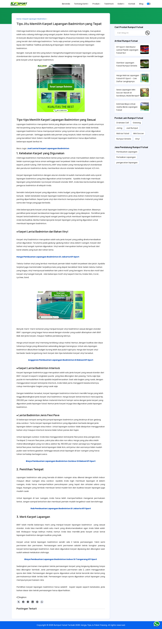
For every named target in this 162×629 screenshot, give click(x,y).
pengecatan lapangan (126, 162)
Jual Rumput (132, 128)
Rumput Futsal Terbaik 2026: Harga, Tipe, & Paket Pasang (80, 625)
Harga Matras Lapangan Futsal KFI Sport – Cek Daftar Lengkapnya (127, 78)
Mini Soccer (138, 133)
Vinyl (137, 138)
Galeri (121, 3)
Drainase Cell (122, 122)
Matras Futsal (122, 133)
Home (18, 19)
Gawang (137, 122)
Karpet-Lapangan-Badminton (34, 19)
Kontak (131, 3)
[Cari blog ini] (130, 33)
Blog (141, 3)
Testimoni (108, 3)
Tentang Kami (81, 3)
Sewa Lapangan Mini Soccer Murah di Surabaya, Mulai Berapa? (127, 92)
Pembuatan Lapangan (126, 151)
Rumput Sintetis (123, 138)
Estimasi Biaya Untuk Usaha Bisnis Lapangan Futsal (126, 107)
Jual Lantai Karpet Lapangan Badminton (48, 148)
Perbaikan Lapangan (126, 157)
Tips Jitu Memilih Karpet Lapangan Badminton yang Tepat (59, 24)
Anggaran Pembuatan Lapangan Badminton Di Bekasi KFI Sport (60, 360)
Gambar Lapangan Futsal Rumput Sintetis (126, 64)
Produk (96, 3)
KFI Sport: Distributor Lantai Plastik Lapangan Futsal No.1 (127, 50)
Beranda (66, 3)
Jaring (119, 128)
